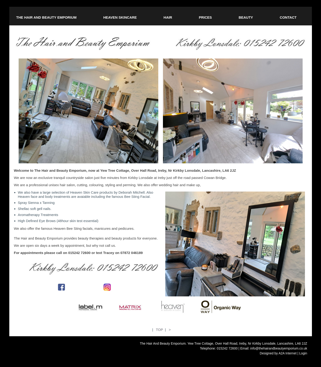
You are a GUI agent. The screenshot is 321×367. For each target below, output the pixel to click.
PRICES (205, 17)
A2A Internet (288, 353)
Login (303, 353)
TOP (159, 330)
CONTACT (288, 17)
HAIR (168, 17)
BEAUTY (246, 17)
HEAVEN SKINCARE (120, 17)
